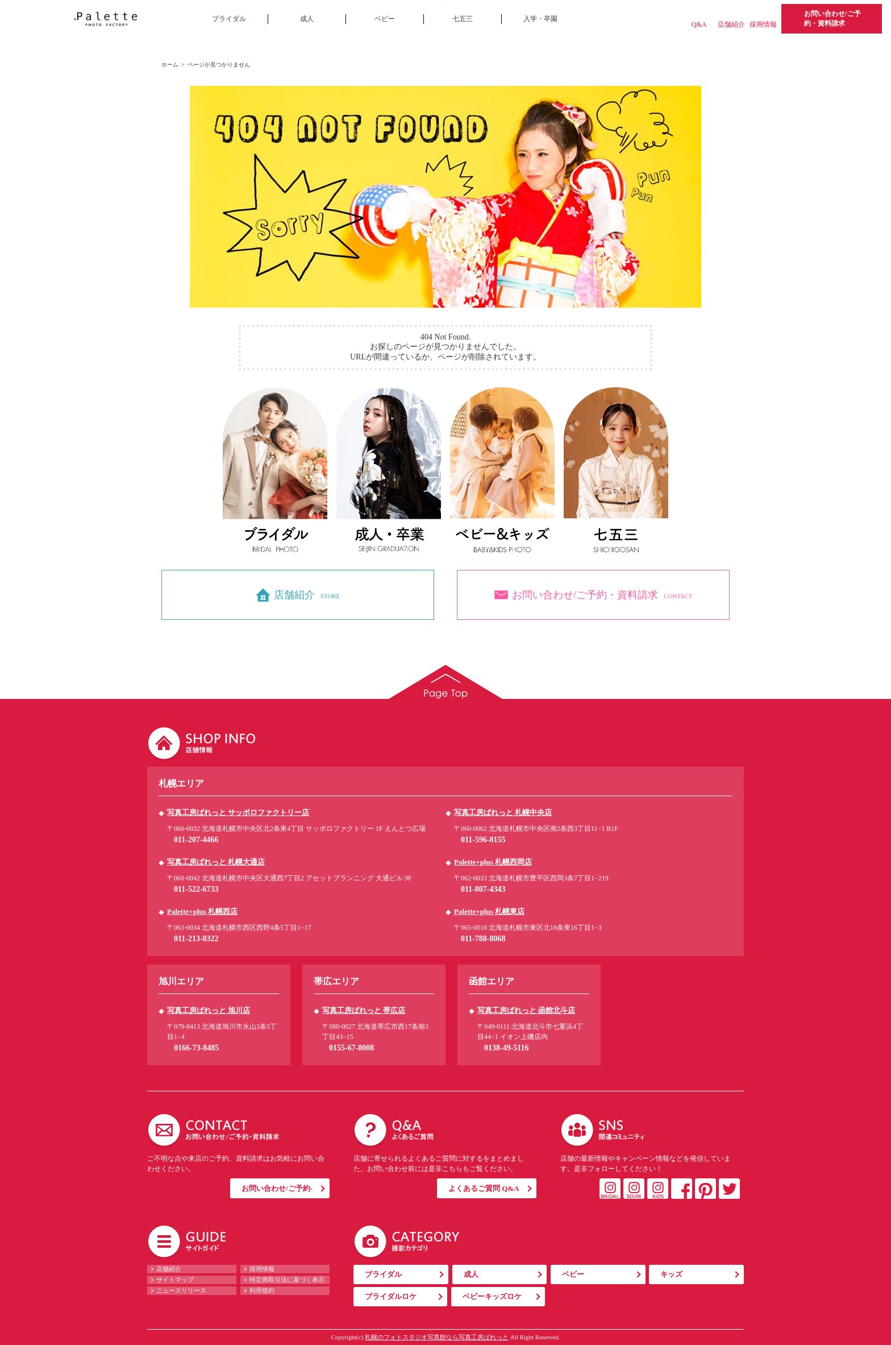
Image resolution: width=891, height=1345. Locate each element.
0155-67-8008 (351, 1048)
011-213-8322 (196, 938)
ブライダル (229, 19)
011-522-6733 (196, 889)
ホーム (169, 64)
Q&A (699, 24)
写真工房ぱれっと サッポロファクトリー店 (238, 812)
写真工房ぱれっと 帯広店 (363, 1010)
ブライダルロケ (391, 1296)
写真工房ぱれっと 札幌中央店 (503, 812)
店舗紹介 (731, 24)
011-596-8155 (483, 839)
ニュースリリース (181, 1290)
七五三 (462, 19)
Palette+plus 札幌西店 (202, 911)
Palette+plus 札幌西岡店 (493, 862)
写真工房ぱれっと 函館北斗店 (526, 1010)
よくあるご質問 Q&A (483, 1188)
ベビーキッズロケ (492, 1296)
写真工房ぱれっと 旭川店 (208, 1010)
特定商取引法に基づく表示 (286, 1279)
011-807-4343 (483, 889)
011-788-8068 (483, 938)
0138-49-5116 (506, 1048)
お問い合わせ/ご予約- (277, 1188)
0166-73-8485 (196, 1048)
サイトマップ (175, 1279)
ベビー (384, 19)
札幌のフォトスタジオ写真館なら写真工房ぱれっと (437, 1337)
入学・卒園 (540, 19)
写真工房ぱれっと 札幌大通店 (216, 862)
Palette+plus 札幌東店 (489, 911)
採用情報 (763, 24)
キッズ (671, 1274)
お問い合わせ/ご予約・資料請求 (832, 18)
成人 (307, 19)
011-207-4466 (196, 839)
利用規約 (261, 1290)
